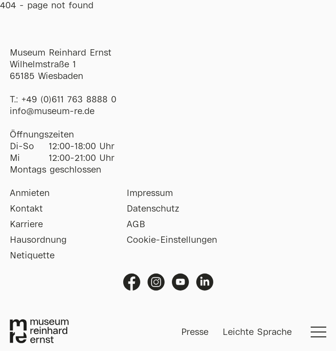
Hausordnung (38, 240)
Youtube (180, 282)
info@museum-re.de (52, 112)
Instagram (156, 282)
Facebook (131, 282)
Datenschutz (153, 209)
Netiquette (32, 256)
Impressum (150, 193)
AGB (136, 225)
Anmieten (30, 193)
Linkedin (204, 282)
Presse (194, 332)
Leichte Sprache (257, 332)
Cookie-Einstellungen (172, 240)
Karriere (26, 225)
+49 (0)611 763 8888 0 (68, 100)
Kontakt (26, 209)
